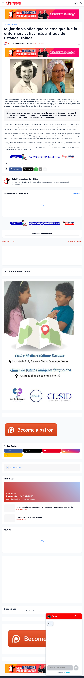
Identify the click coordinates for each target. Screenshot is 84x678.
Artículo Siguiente (74, 241)
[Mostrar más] (45, 169)
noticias (26, 164)
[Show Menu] (3, 3)
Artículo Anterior (9, 241)
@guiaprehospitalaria (14, 467)
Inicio (6, 24)
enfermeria (13, 24)
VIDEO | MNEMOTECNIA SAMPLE (29, 517)
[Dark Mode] (76, 3)
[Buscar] (81, 3)
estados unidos (17, 164)
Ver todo (76, 193)
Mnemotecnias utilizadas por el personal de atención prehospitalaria (44, 507)
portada (33, 164)
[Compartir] (78, 43)
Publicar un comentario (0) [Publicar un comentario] (42, 234)
